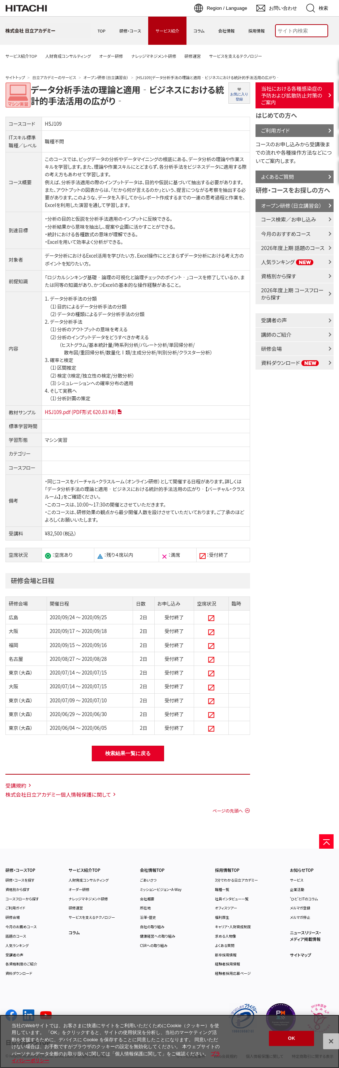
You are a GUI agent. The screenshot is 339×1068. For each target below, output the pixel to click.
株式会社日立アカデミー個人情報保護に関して (58, 794)
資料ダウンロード (290, 362)
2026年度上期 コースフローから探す (292, 293)
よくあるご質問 (277, 176)
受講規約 (15, 785)
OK (291, 1038)
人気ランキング (287, 262)
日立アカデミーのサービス (54, 77)
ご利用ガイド (275, 130)
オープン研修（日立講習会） (106, 77)
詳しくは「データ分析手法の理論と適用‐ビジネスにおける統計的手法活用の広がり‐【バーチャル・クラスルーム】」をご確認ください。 (145, 489)
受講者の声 (274, 320)
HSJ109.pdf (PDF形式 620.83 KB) (80, 412)
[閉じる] (331, 1041)
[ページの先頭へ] (326, 841)
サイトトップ (15, 77)
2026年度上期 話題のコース (292, 247)
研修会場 (271, 348)
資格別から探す (278, 276)
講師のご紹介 (276, 334)
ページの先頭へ (228, 811)
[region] (169, 1041)
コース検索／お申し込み (288, 219)
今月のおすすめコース (285, 233)
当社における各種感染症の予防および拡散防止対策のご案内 (291, 95)
